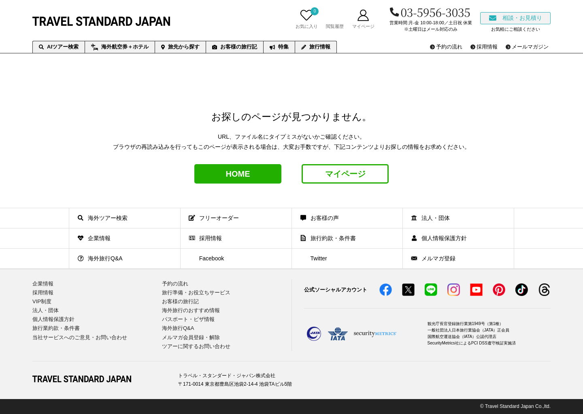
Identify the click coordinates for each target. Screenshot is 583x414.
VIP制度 (41, 301)
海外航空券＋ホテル (120, 47)
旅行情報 (315, 47)
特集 (279, 47)
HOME (238, 173)
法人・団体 (45, 310)
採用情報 (42, 292)
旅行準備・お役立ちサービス (196, 292)
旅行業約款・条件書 (56, 328)
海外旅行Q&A (178, 328)
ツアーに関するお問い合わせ (196, 346)
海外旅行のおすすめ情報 (191, 310)
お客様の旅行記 (234, 47)
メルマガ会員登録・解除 (191, 337)
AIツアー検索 (59, 47)
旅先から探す (180, 47)
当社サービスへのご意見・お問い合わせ (79, 337)
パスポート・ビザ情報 (188, 319)
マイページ (345, 173)
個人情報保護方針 (53, 319)
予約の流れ (175, 284)
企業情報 (42, 284)
